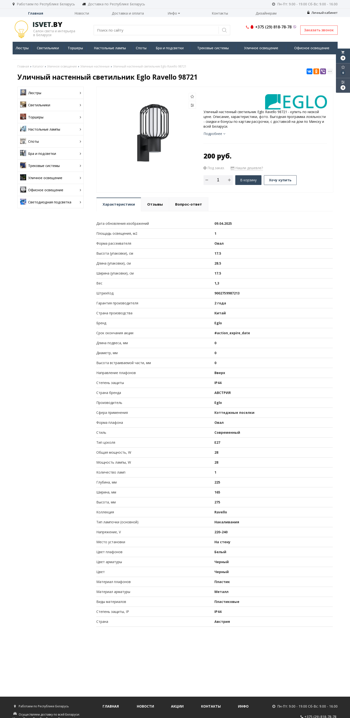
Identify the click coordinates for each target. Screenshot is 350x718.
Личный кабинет (322, 12)
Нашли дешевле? (247, 168)
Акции (177, 706)
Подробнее (214, 133)
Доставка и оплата (128, 13)
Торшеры (75, 48)
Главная (35, 13)
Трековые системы (213, 48)
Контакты (220, 13)
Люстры (22, 48)
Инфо (174, 13)
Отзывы (155, 204)
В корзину (248, 180)
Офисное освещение (311, 48)
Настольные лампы (110, 48)
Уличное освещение (261, 48)
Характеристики (119, 204)
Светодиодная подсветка (50, 202)
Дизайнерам (266, 13)
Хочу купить (280, 180)
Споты (141, 48)
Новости (81, 13)
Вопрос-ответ (188, 204)
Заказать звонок (319, 30)
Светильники (48, 48)
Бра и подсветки (170, 48)
